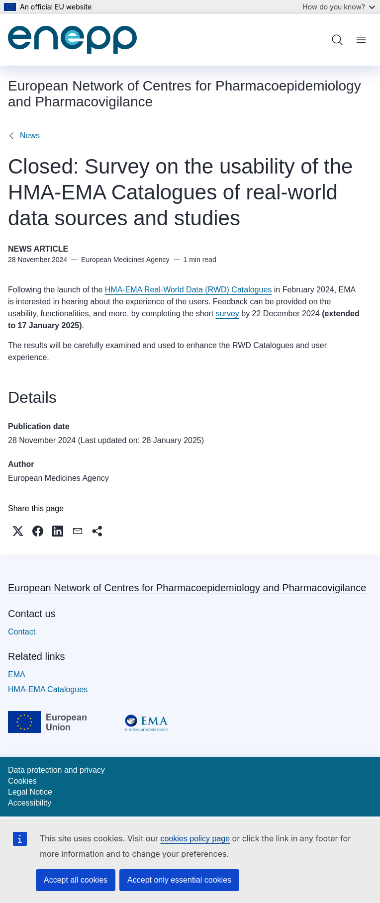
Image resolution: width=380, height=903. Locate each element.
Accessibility (29, 803)
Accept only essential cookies (179, 880)
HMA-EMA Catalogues (48, 689)
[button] (18, 531)
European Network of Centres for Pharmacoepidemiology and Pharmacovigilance (187, 587)
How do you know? (338, 6)
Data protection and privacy (56, 770)
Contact (21, 632)
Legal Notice (30, 792)
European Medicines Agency (58, 478)
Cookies (22, 781)
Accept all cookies (75, 880)
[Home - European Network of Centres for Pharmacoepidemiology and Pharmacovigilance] (72, 40)
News (30, 135)
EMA (16, 674)
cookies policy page (195, 838)
